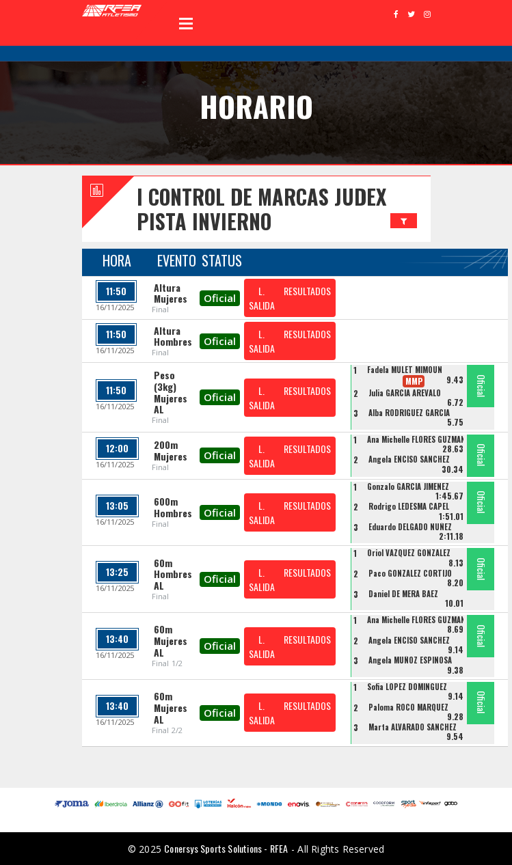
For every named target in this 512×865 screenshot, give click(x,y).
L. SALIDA (262, 298)
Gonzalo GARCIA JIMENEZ (408, 486)
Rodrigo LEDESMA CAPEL (408, 506)
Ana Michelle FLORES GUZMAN (416, 439)
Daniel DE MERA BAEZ (403, 593)
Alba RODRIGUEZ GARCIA (409, 412)
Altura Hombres (173, 336)
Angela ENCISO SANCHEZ (409, 459)
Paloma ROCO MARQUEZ (408, 707)
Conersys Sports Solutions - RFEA (226, 848)
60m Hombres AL (173, 574)
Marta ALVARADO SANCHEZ (412, 727)
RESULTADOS (307, 291)
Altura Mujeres (170, 293)
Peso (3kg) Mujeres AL (170, 392)
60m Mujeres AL (170, 640)
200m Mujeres (170, 450)
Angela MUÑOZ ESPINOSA (410, 660)
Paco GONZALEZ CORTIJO (410, 573)
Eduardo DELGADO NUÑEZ (410, 526)
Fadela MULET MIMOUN (404, 369)
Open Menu (186, 23)
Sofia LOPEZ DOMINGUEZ (407, 686)
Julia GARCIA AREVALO (404, 392)
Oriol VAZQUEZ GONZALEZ (408, 552)
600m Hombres (173, 507)
